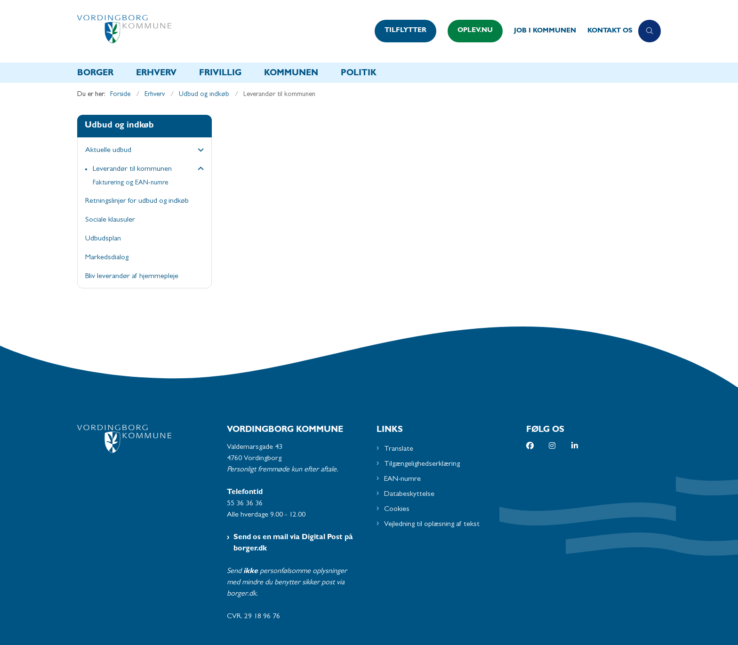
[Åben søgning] (649, 31)
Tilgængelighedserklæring (422, 464)
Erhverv (156, 74)
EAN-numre (402, 479)
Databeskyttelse (409, 494)
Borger (95, 74)
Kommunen (291, 74)
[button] (198, 151)
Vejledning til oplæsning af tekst (432, 524)
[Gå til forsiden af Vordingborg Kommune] (223, 31)
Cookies (396, 509)
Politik (359, 74)
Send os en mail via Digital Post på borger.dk (293, 543)
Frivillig (220, 74)
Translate (398, 449)
